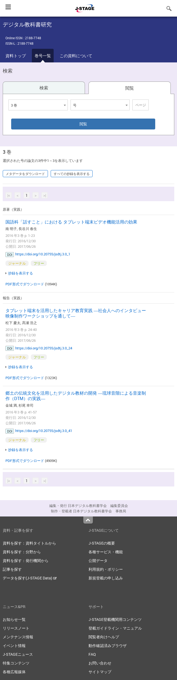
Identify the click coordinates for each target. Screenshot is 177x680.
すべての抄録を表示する (72, 173)
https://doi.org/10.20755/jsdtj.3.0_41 (43, 430)
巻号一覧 (43, 55)
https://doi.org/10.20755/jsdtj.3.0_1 (42, 254)
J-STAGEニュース (18, 654)
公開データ (98, 560)
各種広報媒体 (14, 671)
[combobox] (38, 104)
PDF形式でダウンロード (24, 284)
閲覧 (129, 88)
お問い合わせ (99, 663)
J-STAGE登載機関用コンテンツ (115, 619)
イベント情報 (14, 645)
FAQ (92, 654)
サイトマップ (99, 671)
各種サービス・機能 (105, 551)
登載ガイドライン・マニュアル (115, 628)
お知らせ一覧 (14, 619)
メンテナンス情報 (18, 636)
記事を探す (12, 569)
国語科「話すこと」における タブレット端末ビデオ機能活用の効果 (71, 222)
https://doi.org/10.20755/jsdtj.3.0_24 (43, 348)
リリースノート (16, 628)
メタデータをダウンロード (25, 173)
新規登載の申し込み (105, 578)
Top (88, 520)
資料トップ (15, 55)
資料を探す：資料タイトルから (29, 543)
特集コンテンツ (16, 663)
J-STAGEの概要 (101, 543)
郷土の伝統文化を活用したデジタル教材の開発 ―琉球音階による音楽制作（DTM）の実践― (75, 395)
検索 (43, 88)
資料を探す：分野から (22, 551)
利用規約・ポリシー (105, 569)
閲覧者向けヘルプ (103, 636)
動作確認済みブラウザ (107, 645)
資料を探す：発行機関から (25, 560)
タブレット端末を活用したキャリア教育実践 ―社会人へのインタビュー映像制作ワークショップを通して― (75, 313)
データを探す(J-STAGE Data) (30, 578)
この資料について (76, 55)
